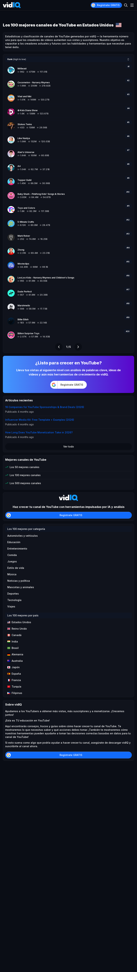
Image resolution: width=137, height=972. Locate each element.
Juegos (12, 561)
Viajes (11, 606)
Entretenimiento (17, 548)
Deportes (13, 593)
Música (11, 574)
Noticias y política (18, 580)
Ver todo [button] (68, 446)
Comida (12, 555)
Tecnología (14, 600)
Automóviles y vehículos (22, 535)
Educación (13, 542)
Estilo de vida (15, 567)
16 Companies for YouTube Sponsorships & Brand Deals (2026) (44, 407)
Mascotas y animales (20, 587)
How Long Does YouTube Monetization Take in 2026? (39, 432)
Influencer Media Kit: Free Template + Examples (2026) (39, 419)
